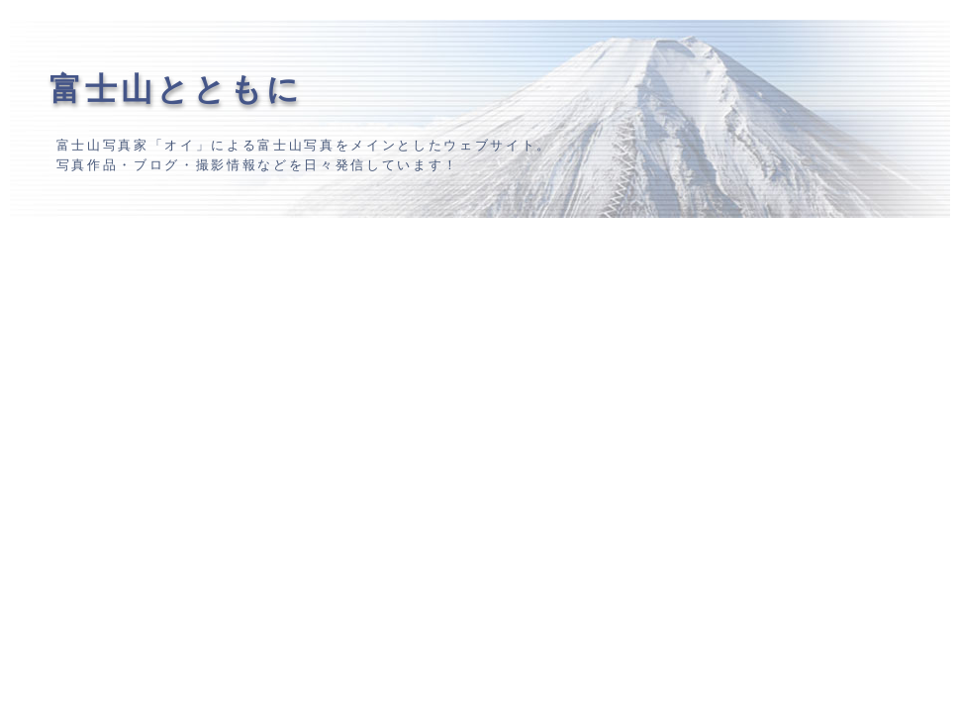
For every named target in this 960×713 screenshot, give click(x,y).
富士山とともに (176, 89)
